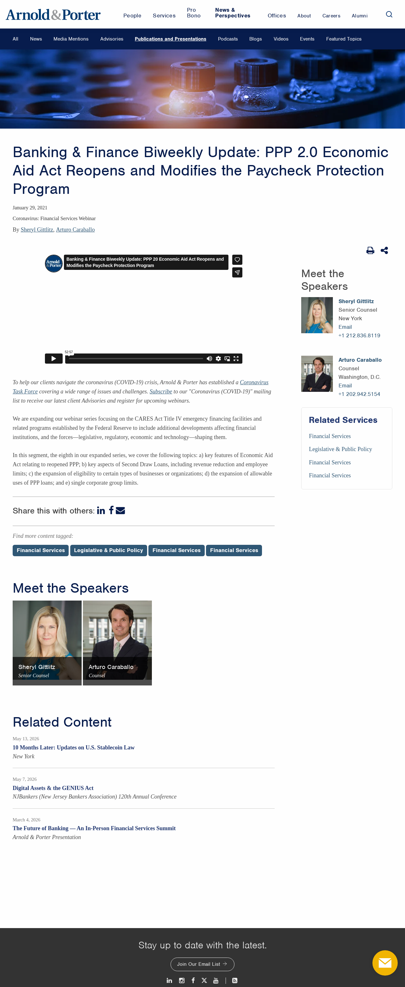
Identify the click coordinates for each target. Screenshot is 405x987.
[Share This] (384, 250)
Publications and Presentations (170, 39)
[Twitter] (204, 980)
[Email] (120, 510)
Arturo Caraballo (75, 229)
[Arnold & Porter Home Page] (53, 14)
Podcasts (228, 39)
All (15, 39)
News (36, 39)
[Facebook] (111, 510)
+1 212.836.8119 (359, 335)
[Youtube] (216, 980)
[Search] (389, 14)
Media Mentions (71, 39)
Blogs (255, 39)
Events (307, 39)
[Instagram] (182, 980)
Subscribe (161, 391)
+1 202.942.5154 (359, 394)
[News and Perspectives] (232, 980)
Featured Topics (344, 39)
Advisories (111, 39)
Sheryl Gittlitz (37, 229)
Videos (281, 39)
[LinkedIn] (101, 510)
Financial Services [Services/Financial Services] (330, 436)
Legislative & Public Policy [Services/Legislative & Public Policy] (340, 449)
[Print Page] (370, 250)
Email (345, 326)
